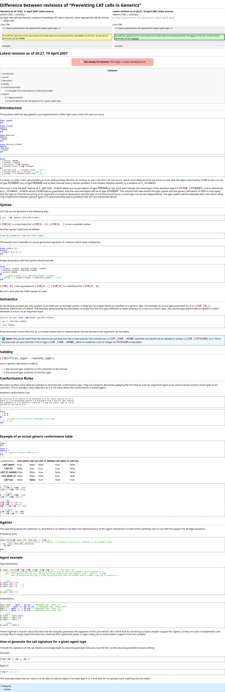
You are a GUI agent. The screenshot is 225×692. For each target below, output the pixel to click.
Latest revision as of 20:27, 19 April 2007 (135, 11)
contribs (19, 14)
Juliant (3, 14)
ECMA (7, 689)
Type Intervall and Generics (17, 17)
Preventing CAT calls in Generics (58, 17)
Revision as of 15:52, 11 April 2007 (19, 11)
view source (46, 11)
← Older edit (7, 20)
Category (6, 685)
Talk (10, 14)
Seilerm (116, 14)
